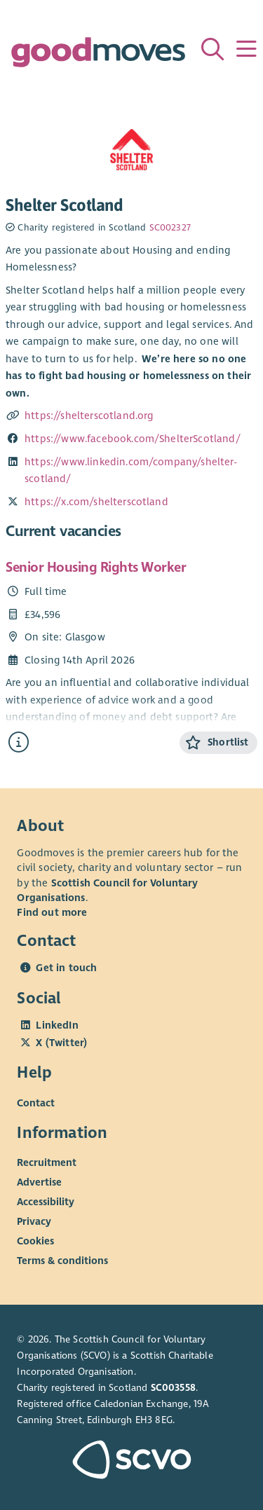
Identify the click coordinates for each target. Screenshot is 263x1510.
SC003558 (173, 1388)
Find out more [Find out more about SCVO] (52, 912)
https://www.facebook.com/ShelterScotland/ (133, 438)
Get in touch (66, 967)
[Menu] (246, 49)
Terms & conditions (62, 1260)
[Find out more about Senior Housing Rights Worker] (19, 742)
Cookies (35, 1241)
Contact (36, 1102)
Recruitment (46, 1162)
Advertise (39, 1182)
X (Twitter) (61, 1042)
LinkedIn (57, 1025)
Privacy (34, 1221)
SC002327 (170, 227)
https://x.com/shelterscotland (96, 501)
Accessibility (45, 1201)
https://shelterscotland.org (89, 415)
